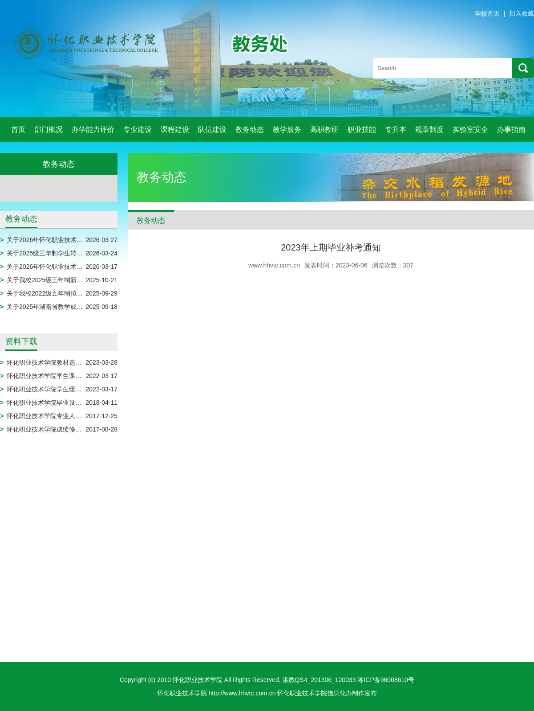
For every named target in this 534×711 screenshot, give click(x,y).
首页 (18, 129)
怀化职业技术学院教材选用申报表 (53, 362)
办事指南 (511, 129)
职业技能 (362, 129)
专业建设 (137, 129)
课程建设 (175, 129)
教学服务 (287, 129)
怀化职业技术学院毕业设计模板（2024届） (66, 402)
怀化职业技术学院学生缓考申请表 (53, 389)
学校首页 (487, 13)
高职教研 (324, 129)
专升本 (395, 129)
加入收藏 (521, 13)
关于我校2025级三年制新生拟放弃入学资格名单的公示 (82, 280)
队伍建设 (212, 129)
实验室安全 (470, 129)
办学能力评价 (93, 129)
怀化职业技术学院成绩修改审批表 (53, 429)
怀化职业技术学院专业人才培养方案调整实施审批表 (78, 415)
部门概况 (48, 129)
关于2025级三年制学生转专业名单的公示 (63, 253)
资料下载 (21, 341)
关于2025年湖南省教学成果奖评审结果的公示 (70, 306)
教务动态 (249, 129)
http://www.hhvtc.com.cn (242, 693)
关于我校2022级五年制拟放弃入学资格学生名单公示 (79, 293)
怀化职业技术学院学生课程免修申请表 (60, 375)
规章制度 (429, 129)
